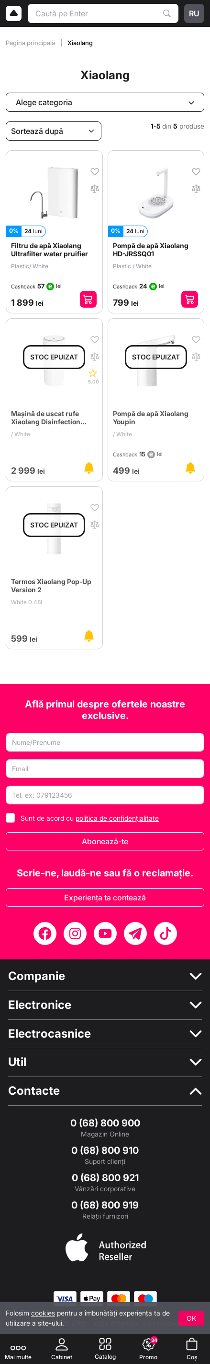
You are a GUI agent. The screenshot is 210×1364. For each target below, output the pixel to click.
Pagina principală (31, 43)
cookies (43, 1313)
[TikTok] (165, 933)
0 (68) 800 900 (105, 1123)
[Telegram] (135, 933)
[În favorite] (94, 171)
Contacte (34, 1091)
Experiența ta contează (105, 897)
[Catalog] (105, 1349)
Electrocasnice (49, 1034)
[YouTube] (105, 933)
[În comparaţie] (94, 187)
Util (17, 1062)
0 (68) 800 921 (105, 1178)
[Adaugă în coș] (88, 299)
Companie (36, 976)
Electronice (39, 1005)
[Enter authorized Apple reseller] (106, 1246)
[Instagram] (75, 933)
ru (194, 13)
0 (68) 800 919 (105, 1205)
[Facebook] (44, 933)
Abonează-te (105, 841)
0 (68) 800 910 (105, 1150)
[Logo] (14, 13)
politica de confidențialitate (117, 818)
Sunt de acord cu (90, 818)
